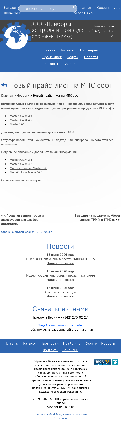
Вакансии (71, 63)
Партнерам (89, 50)
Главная (48, 50)
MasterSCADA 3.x (21, 159)
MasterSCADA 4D (21, 164)
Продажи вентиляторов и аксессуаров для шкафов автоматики (22, 219)
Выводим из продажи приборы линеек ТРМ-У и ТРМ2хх (97, 217)
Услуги (72, 56)
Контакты (50, 63)
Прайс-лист (52, 56)
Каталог (67, 50)
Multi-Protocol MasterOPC (26, 172)
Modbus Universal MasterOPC (28, 168)
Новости (91, 56)
